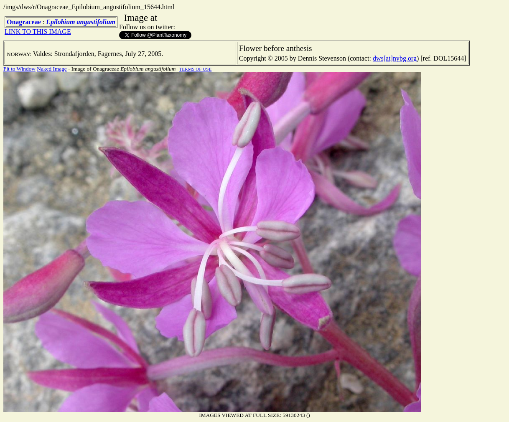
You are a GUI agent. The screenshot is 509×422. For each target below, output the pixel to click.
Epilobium (60, 21)
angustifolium (96, 21)
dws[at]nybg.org (395, 58)
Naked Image (51, 69)
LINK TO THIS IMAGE (38, 31)
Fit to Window (19, 69)
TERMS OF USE (195, 68)
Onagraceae (24, 21)
